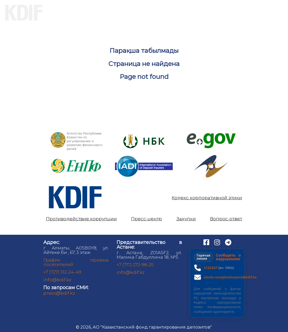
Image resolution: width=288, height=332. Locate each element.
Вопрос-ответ (226, 219)
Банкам (162, 13)
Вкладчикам (113, 13)
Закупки (186, 219)
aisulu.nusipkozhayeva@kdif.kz (230, 277)
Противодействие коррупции (81, 219)
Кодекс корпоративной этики (207, 198)
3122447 (210, 267)
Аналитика (208, 13)
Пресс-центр (146, 219)
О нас (67, 13)
